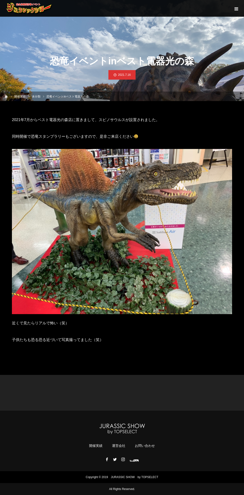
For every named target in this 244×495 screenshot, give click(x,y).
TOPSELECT (149, 477)
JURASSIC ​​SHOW (123, 477)
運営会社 (118, 445)
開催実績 (95, 445)
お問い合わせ (145, 445)
